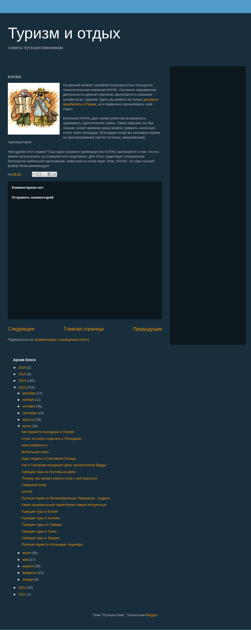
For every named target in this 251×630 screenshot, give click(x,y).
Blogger (151, 615)
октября (29, 406)
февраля (30, 573)
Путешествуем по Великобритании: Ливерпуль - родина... (66, 498)
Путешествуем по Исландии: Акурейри (52, 544)
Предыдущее (147, 329)
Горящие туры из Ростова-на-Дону (48, 472)
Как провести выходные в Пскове (47, 432)
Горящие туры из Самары (41, 525)
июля (27, 426)
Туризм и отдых (64, 33)
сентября (30, 413)
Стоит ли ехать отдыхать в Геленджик (51, 439)
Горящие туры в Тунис (38, 531)
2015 (22, 374)
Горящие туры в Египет (39, 511)
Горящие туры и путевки (40, 518)
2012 (22, 587)
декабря (29, 393)
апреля (28, 566)
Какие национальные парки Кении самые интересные (63, 505)
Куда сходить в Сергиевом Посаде (48, 458)
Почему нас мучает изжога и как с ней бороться (59, 478)
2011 (22, 594)
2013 (22, 387)
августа (28, 419)
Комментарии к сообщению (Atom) (62, 340)
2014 (22, 381)
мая (26, 560)
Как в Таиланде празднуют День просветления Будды (63, 465)
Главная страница (84, 329)
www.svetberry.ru (34, 445)
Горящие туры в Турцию (40, 538)
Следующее (21, 329)
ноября (28, 400)
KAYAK (26, 492)
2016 (22, 367)
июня (27, 553)
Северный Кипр (33, 485)
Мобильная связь (35, 452)
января (28, 579)
